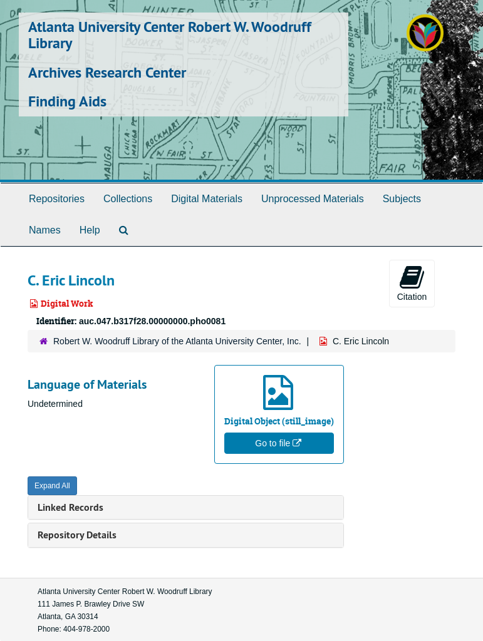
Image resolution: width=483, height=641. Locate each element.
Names (45, 230)
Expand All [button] (52, 485)
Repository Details (77, 534)
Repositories (57, 198)
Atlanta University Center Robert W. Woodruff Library (169, 35)
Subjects (402, 198)
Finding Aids (67, 101)
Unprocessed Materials (312, 198)
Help (90, 230)
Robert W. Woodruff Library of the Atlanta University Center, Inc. (177, 341)
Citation (412, 283)
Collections (127, 198)
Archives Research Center (107, 72)
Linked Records (70, 507)
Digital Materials (206, 198)
